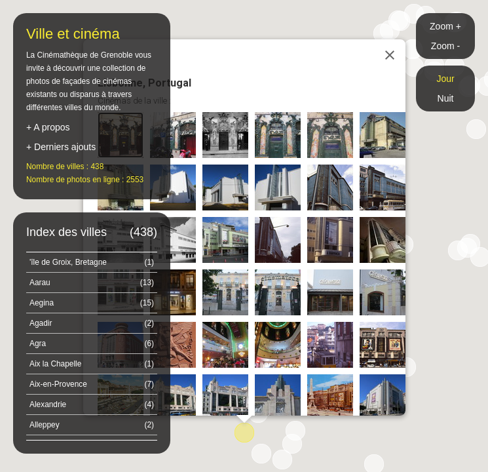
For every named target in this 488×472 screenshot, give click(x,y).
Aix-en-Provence (91, 384)
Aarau (91, 282)
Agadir (91, 323)
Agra (91, 343)
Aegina (91, 302)
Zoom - (445, 46)
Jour (445, 78)
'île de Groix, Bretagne (91, 262)
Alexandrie (91, 404)
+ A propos (48, 127)
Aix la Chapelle (91, 363)
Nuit (446, 98)
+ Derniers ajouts (61, 147)
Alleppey (91, 424)
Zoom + (445, 26)
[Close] (389, 55)
